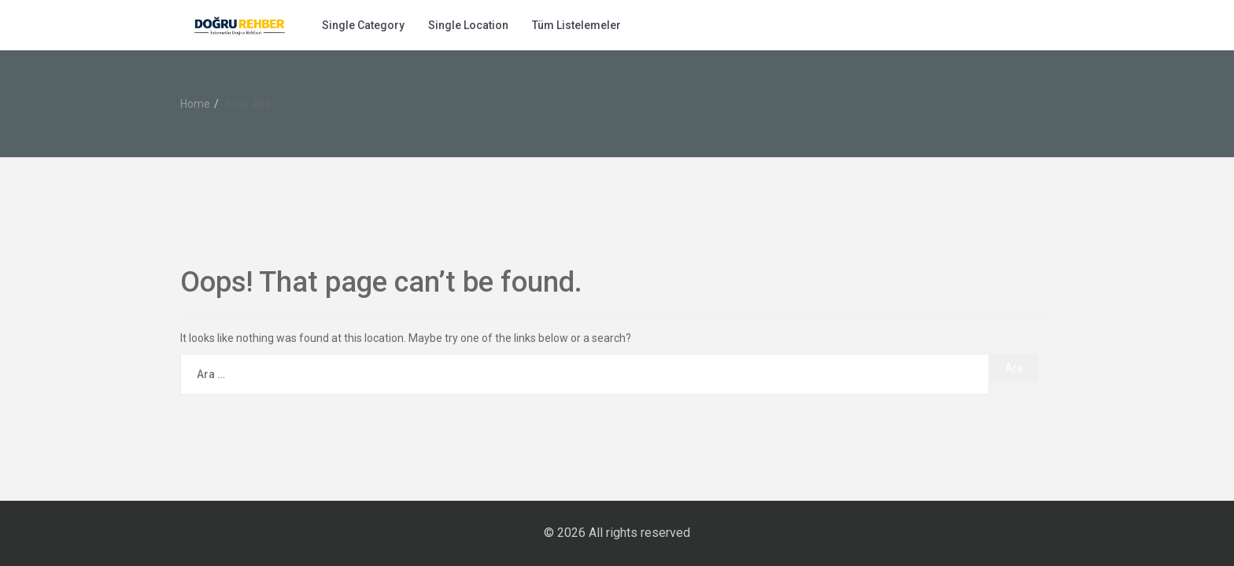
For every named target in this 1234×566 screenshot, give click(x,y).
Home (195, 103)
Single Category (363, 25)
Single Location (468, 25)
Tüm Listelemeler (576, 25)
